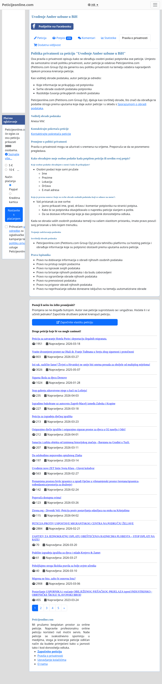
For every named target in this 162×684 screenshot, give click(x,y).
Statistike (108, 38)
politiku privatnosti (21, 243)
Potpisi (62, 38)
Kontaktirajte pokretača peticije (51, 134)
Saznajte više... (12, 156)
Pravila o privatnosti (135, 38)
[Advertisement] (13, 61)
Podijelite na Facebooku (51, 26)
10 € (11, 170)
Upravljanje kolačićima (52, 660)
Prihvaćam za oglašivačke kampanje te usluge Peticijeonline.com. (21, 239)
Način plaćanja (10, 179)
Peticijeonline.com (18, 4)
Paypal (13, 189)
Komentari (86, 38)
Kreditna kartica (14, 200)
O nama (43, 664)
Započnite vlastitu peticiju (75, 322)
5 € (11, 165)
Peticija (40, 38)
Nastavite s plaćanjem (14, 214)
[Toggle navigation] (155, 4)
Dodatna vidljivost (47, 45)
